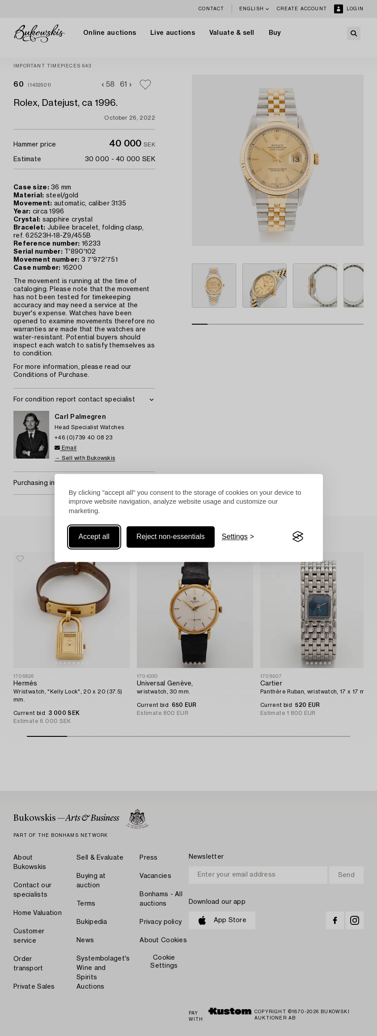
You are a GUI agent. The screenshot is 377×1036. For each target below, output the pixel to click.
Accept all (94, 536)
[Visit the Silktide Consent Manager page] (298, 536)
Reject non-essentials (170, 536)
